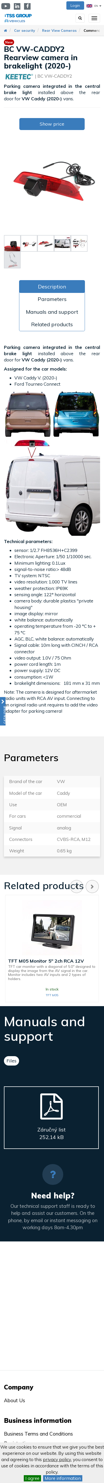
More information (63, 1478)
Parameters (52, 299)
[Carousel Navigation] (84, 886)
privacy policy (57, 1459)
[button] (2, 711)
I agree (32, 1478)
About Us (14, 1400)
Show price (52, 124)
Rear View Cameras (59, 30)
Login (75, 5)
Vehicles (17, 21)
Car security (24, 30)
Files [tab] (11, 1061)
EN (93, 6)
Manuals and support (52, 312)
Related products (52, 324)
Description (52, 286)
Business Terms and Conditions (38, 1434)
